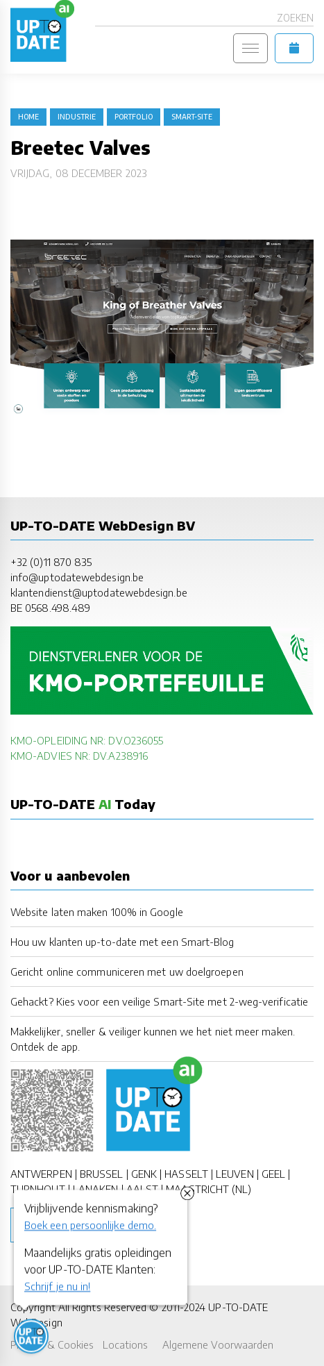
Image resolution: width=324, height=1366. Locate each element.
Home (28, 117)
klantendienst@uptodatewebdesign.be (98, 592)
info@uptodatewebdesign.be (77, 577)
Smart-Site (191, 117)
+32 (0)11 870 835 (51, 562)
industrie (77, 117)
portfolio (133, 117)
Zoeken (295, 18)
